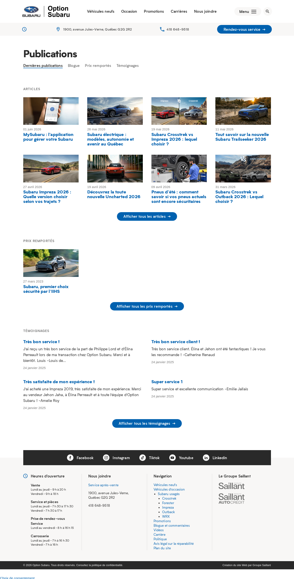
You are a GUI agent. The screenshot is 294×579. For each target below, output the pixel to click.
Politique (160, 537)
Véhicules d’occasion (169, 488)
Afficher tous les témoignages (147, 422)
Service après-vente (103, 483)
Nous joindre (204, 11)
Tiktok (149, 456)
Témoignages (128, 66)
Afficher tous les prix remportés (147, 306)
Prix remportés (98, 66)
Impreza (168, 506)
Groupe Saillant (262, 563)
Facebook (80, 456)
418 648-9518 (177, 30)
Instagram (116, 456)
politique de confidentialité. (107, 563)
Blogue (74, 66)
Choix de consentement (17, 576)
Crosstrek (169, 497)
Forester (168, 501)
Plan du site (162, 546)
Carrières (177, 11)
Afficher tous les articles (147, 217)
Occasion (128, 11)
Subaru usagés (169, 492)
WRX (166, 515)
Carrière (159, 533)
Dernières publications (43, 66)
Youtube (181, 456)
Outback (168, 510)
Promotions (153, 11)
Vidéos (159, 528)
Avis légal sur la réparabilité (174, 542)
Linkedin (215, 456)
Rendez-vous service (244, 30)
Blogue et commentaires (172, 524)
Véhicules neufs (99, 11)
